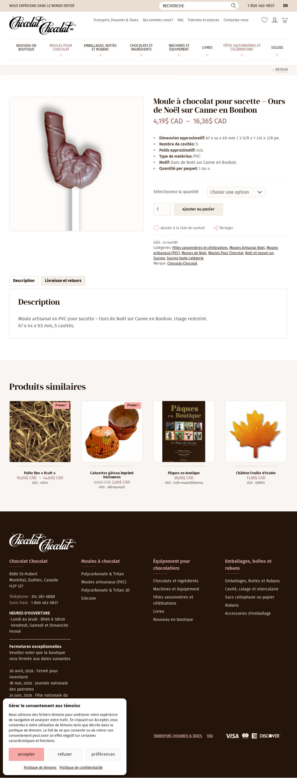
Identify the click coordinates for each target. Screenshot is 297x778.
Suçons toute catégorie (185, 258)
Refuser (65, 754)
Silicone (88, 598)
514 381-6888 (43, 597)
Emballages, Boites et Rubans (252, 581)
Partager (226, 228)
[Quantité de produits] (162, 209)
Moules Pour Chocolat (225, 253)
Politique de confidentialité (81, 767)
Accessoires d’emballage (248, 614)
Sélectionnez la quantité (176, 192)
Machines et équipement (176, 589)
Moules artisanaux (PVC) (103, 582)
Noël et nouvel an (259, 253)
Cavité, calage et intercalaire (251, 589)
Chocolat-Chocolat (182, 263)
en (285, 6)
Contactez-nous (236, 20)
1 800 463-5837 (260, 6)
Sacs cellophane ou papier (249, 597)
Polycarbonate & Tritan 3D (105, 590)
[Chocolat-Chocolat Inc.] (42, 25)
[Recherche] (199, 5)
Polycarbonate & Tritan (102, 574)
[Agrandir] (76, 164)
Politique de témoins (40, 767)
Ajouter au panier (198, 209)
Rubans (232, 605)
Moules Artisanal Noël (247, 247)
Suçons (159, 258)
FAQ (180, 20)
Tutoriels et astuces (203, 20)
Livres (158, 612)
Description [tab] (24, 281)
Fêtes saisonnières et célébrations (200, 247)
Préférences (103, 754)
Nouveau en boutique (173, 620)
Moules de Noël (194, 253)
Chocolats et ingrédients (175, 581)
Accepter (26, 754)
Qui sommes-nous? (158, 20)
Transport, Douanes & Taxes (115, 20)
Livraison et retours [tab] (63, 281)
